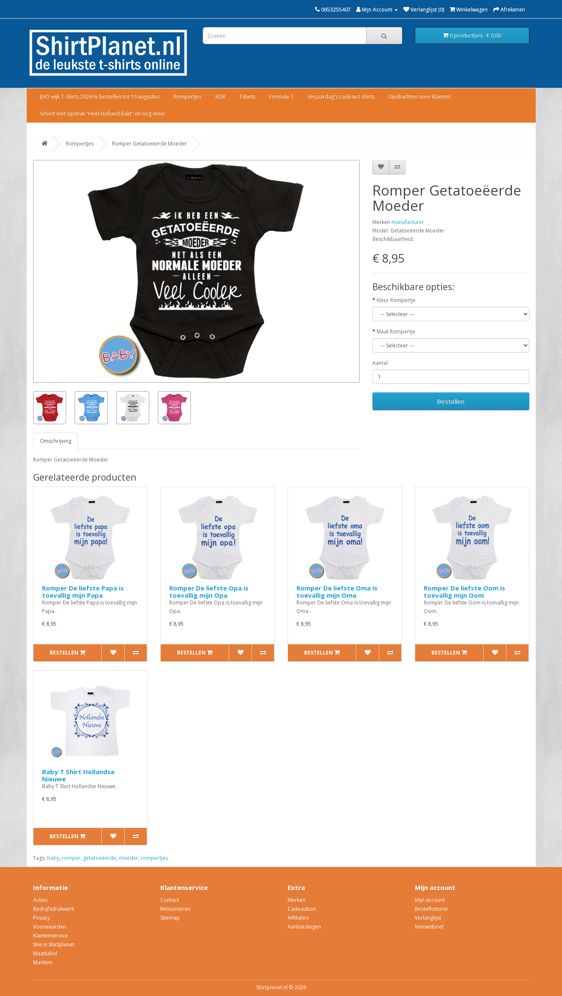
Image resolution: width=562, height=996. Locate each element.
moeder (128, 858)
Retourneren (175, 908)
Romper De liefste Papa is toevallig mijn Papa (83, 591)
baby (53, 858)
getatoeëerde (99, 858)
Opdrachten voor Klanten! (420, 96)
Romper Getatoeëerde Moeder (149, 143)
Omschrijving (55, 441)
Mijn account (430, 900)
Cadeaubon (302, 908)
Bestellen (450, 401)
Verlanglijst (428, 917)
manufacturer (407, 222)
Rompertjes (187, 96)
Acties (40, 900)
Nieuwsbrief (429, 926)
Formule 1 (281, 96)
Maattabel (45, 953)
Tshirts (247, 96)
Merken (296, 900)
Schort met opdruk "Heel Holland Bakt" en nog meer (102, 113)
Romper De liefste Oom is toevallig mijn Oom (464, 591)
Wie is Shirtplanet (53, 944)
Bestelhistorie (431, 908)
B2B (220, 96)
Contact (169, 900)
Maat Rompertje (396, 331)
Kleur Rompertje (396, 300)
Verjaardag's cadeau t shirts (341, 96)
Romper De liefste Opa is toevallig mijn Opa (209, 591)
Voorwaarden (49, 926)
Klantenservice (50, 935)
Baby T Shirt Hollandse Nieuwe (78, 775)
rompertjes (154, 858)
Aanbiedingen (304, 926)
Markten (43, 962)
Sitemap (170, 917)
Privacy (41, 917)
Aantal (380, 363)
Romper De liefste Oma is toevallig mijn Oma (336, 591)
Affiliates (298, 917)
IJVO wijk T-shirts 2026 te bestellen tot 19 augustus (99, 96)
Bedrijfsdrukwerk (53, 908)
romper (71, 858)
